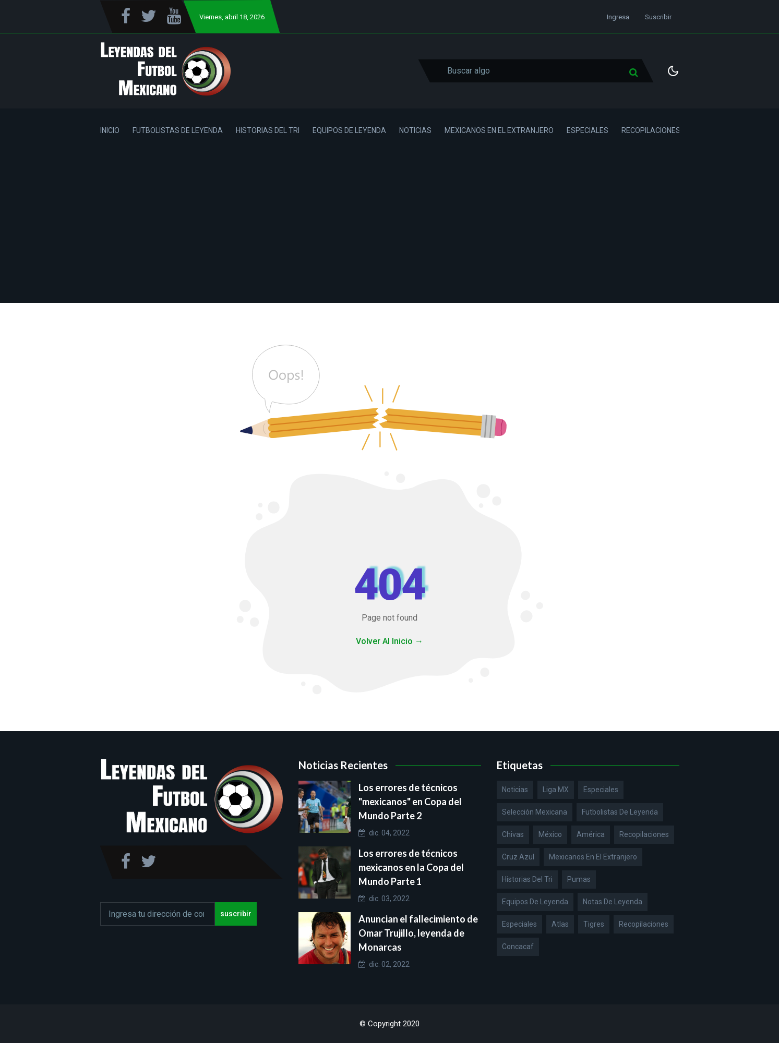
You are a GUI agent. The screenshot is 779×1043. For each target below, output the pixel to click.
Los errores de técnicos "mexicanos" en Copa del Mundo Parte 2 (410, 801)
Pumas (579, 879)
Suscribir (658, 17)
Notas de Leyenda (612, 902)
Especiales (587, 130)
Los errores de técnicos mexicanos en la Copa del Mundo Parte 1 (411, 867)
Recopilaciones (650, 130)
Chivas (513, 834)
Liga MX (556, 789)
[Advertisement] (389, 230)
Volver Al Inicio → (389, 641)
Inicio (109, 130)
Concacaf (518, 946)
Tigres (593, 924)
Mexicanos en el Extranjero (499, 130)
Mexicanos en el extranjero (593, 857)
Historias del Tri (267, 130)
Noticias (415, 130)
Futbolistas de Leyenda (178, 130)
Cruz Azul (518, 857)
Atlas (560, 924)
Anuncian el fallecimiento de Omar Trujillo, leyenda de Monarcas (418, 933)
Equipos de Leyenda (349, 130)
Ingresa (618, 17)
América (591, 834)
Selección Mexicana (534, 812)
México (550, 834)
